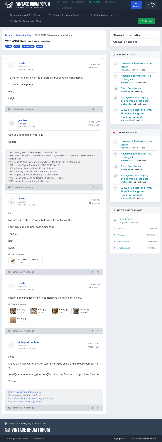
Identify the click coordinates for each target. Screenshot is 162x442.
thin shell (127, 120)
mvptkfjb (121, 228)
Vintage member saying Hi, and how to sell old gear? (136, 99)
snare (39, 46)
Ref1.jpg (21, 309)
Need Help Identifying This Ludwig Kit (136, 77)
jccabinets (128, 70)
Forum (8, 35)
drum (16, 46)
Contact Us (38, 438)
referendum (28, 46)
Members (64, 7)
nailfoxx (127, 91)
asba (8, 46)
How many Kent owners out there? (137, 65)
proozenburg (123, 248)
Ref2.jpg (42, 309)
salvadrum (128, 82)
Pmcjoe (121, 235)
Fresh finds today (131, 88)
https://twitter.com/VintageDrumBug (26, 401)
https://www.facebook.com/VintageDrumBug (30, 398)
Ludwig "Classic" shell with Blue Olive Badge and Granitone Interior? (136, 113)
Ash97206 (126, 219)
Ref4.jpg (84, 309)
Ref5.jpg (21, 318)
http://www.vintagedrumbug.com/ (25, 392)
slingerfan (128, 104)
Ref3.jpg (63, 309)
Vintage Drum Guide (17, 438)
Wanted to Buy (23, 35)
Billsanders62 (124, 241)
